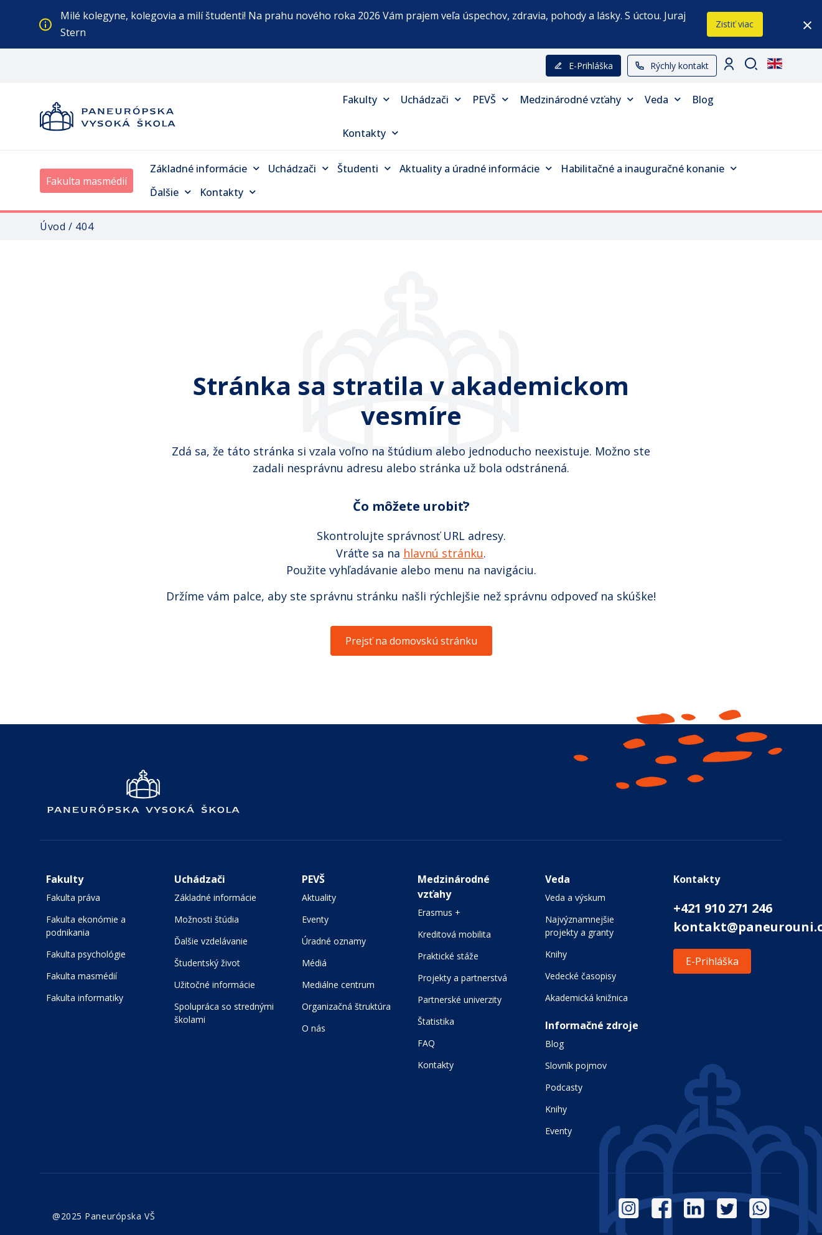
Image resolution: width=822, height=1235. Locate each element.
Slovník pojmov (576, 1065)
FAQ (426, 1043)
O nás (313, 1028)
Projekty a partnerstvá (462, 978)
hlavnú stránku (443, 553)
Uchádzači (431, 99)
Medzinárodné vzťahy (576, 99)
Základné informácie (204, 168)
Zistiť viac (735, 24)
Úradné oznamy (334, 941)
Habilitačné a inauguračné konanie (649, 168)
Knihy (556, 954)
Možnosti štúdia (206, 919)
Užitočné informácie (214, 984)
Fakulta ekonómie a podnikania (86, 925)
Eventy (315, 919)
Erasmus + (439, 912)
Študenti (364, 168)
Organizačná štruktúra (346, 1006)
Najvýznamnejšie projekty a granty (579, 925)
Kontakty (370, 132)
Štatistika (436, 1021)
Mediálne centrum (338, 984)
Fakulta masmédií (86, 181)
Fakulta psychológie (86, 954)
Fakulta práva (73, 897)
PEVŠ (490, 99)
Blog (703, 99)
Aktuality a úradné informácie (475, 168)
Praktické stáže (448, 956)
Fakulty (366, 99)
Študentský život (207, 963)
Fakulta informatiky (84, 998)
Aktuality (319, 897)
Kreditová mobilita (454, 934)
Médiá (314, 963)
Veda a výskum (575, 897)
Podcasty (563, 1087)
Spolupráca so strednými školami (224, 1012)
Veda (663, 99)
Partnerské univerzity (460, 999)
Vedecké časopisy (580, 976)
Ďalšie (170, 192)
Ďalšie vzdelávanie (211, 941)
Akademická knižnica (586, 998)
